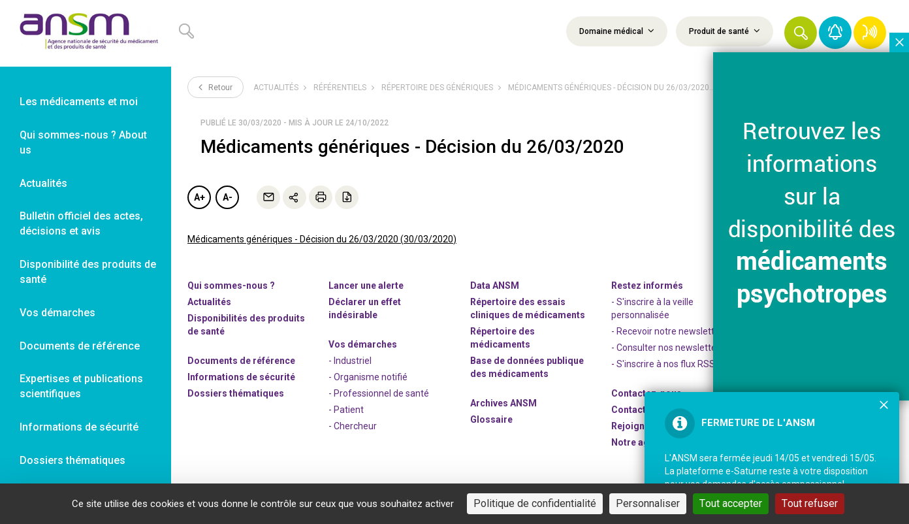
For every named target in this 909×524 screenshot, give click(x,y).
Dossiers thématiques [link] (72, 460)
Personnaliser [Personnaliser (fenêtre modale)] (648, 503)
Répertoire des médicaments (502, 338)
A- (227, 197)
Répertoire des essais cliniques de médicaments (527, 308)
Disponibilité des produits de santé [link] (88, 272)
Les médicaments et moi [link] (79, 101)
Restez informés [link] (647, 285)
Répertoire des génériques (437, 87)
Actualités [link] (43, 183)
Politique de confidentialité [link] (534, 503)
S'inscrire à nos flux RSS (665, 364)
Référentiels (339, 87)
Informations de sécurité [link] (79, 427)
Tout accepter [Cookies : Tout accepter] (730, 503)
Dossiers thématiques (235, 393)
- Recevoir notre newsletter (667, 331)
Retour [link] (215, 87)
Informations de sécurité (241, 377)
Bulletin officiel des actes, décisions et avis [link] (81, 223)
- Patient (346, 409)
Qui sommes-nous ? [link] (231, 285)
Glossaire (491, 419)
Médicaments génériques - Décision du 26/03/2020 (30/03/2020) (321, 239)
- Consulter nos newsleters (667, 347)
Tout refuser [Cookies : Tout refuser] (810, 503)
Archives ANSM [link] (503, 403)
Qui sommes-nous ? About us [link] (83, 142)
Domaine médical (616, 30)
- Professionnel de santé (378, 393)
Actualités (275, 87)
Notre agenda (641, 442)
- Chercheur (352, 426)
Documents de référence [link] (80, 346)
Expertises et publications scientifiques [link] (81, 386)
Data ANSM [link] (494, 285)
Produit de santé (724, 30)
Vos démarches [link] (57, 312)
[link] (85, 33)
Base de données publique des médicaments (527, 367)
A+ (199, 197)
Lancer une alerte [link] (366, 285)
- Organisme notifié (367, 377)
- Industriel (350, 360)
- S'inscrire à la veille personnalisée (652, 308)
